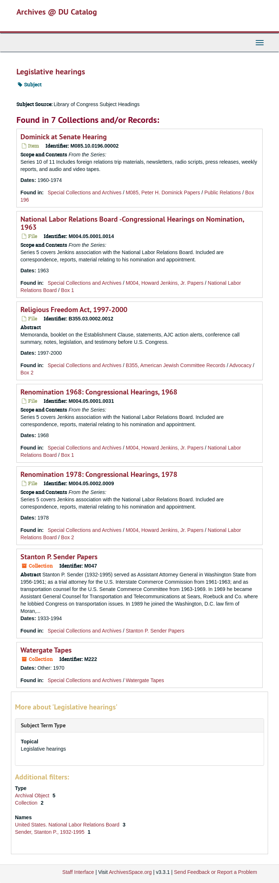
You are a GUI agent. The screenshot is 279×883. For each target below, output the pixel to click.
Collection (27, 803)
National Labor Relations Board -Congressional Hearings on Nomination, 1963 (132, 223)
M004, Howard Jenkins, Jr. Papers (165, 283)
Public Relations (222, 192)
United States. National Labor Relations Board (68, 825)
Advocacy (240, 365)
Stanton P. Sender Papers (58, 556)
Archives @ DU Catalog (56, 12)
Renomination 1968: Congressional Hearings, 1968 (98, 392)
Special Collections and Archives (84, 192)
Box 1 (67, 290)
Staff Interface (78, 872)
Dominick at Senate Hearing (63, 136)
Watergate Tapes (45, 650)
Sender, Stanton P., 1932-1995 (50, 832)
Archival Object (33, 795)
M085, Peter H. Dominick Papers (163, 192)
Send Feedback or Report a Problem (215, 872)
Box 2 (27, 373)
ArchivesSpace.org (130, 872)
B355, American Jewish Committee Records (175, 365)
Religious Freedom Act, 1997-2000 (73, 309)
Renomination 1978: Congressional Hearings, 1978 (98, 474)
